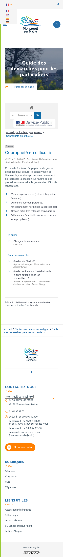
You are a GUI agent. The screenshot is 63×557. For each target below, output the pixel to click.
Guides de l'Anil (24, 261)
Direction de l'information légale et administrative (28, 302)
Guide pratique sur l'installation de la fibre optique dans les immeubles (32, 275)
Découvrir (10, 471)
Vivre (7, 482)
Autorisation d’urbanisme (18, 509)
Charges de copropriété (26, 241)
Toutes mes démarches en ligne (31, 329)
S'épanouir (10, 487)
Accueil (8, 329)
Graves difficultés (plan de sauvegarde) (33, 211)
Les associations (13, 520)
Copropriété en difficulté (19, 135)
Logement (36, 132)
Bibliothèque (11, 515)
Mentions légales (31, 547)
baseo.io (34, 305)
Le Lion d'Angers (13, 531)
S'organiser (11, 476)
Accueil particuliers (17, 132)
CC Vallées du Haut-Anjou (18, 525)
